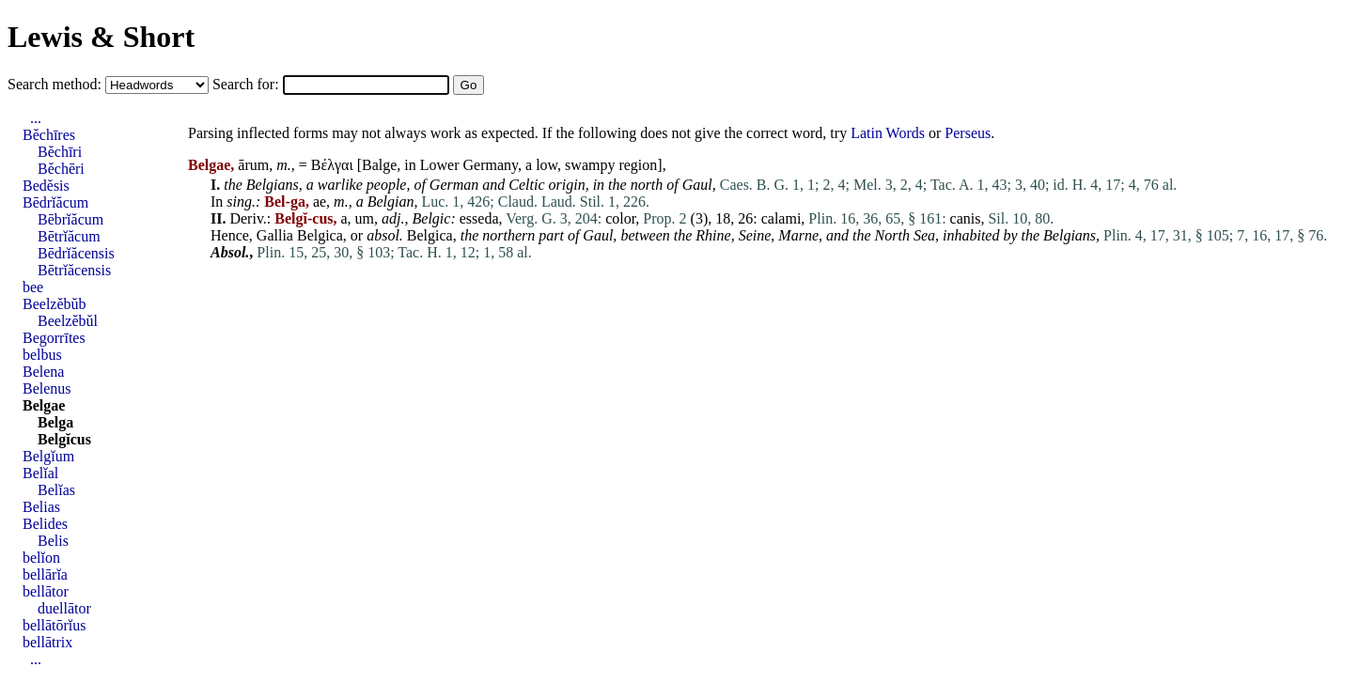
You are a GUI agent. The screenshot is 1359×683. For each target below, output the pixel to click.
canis (965, 218)
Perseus (968, 133)
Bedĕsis (46, 186)
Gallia (275, 235)
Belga (55, 422)
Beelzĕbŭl (68, 321)
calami (781, 218)
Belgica (320, 235)
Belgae (44, 405)
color (620, 218)
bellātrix (47, 642)
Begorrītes (54, 338)
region (637, 165)
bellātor (46, 591)
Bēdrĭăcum (55, 202)
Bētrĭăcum (69, 236)
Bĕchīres (49, 135)
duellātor (64, 608)
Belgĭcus (64, 439)
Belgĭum (48, 456)
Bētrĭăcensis (74, 270)
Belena (43, 372)
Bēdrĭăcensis (76, 253)
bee (33, 287)
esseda (479, 218)
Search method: (56, 84)
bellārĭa (45, 574)
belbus (42, 355)
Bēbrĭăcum (70, 219)
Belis (53, 541)
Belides (45, 524)
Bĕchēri (61, 169)
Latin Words (888, 133)
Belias (41, 507)
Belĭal (40, 473)
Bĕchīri (60, 152)
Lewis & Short (101, 37)
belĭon (41, 558)
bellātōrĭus (54, 625)
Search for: (247, 84)
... (35, 118)
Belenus (47, 388)
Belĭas (56, 490)
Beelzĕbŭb (54, 304)
